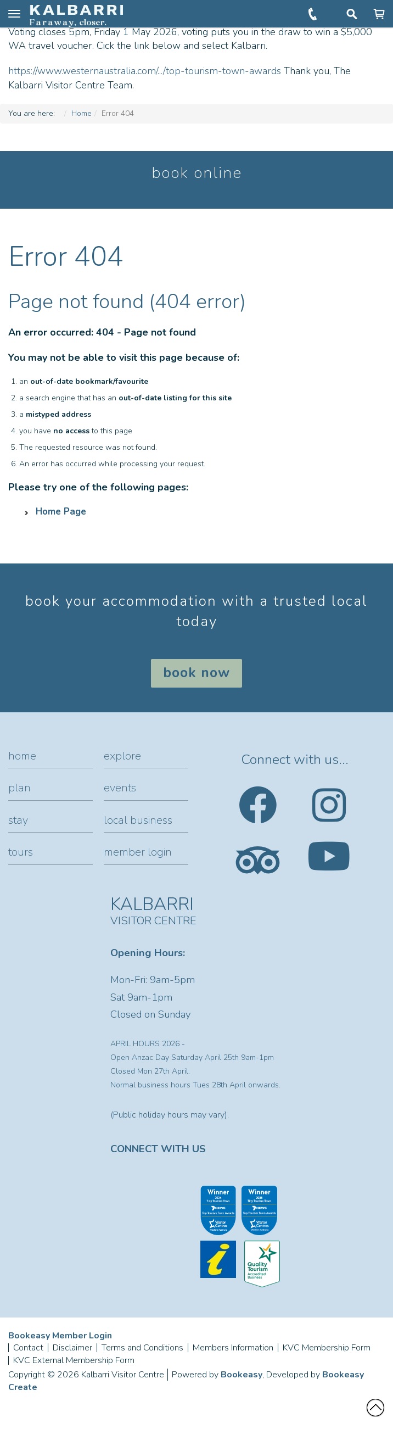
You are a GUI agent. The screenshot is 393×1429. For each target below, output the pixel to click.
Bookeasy (241, 1375)
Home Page (61, 511)
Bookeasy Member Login (60, 1336)
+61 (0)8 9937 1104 (313, 13)
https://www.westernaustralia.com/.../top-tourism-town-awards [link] (144, 70)
